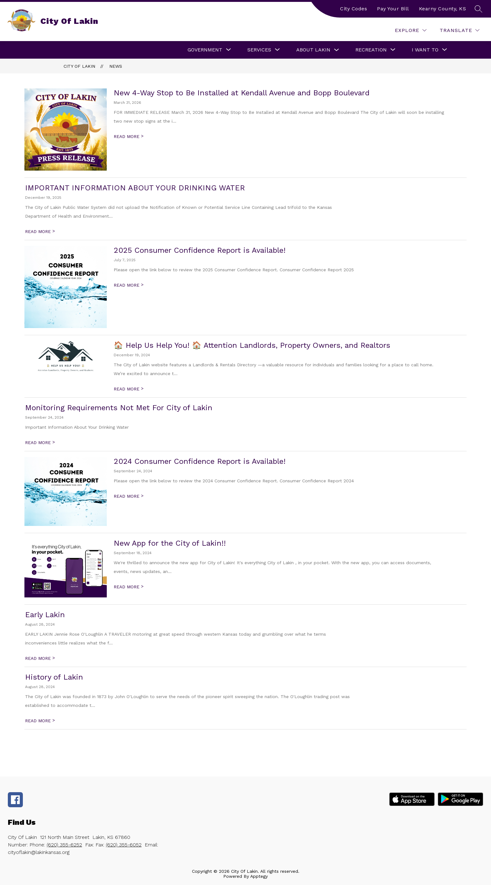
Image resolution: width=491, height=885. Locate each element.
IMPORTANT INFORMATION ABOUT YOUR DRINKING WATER (135, 187)
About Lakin (313, 50)
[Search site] (478, 9)
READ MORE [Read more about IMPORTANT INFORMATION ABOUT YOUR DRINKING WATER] (40, 231)
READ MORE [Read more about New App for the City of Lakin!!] (128, 586)
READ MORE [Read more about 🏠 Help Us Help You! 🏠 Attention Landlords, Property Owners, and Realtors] (128, 388)
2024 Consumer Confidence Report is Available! (200, 461)
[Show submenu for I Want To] (425, 50)
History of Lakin (54, 677)
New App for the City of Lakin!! (170, 543)
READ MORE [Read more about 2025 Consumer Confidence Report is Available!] (128, 285)
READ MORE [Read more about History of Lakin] (40, 720)
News (115, 66)
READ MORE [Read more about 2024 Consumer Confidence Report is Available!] (128, 496)
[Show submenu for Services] (259, 50)
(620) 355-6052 (124, 845)
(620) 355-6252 (64, 845)
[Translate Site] (459, 30)
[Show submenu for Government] (205, 50)
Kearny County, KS (442, 9)
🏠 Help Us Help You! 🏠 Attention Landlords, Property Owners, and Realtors (252, 345)
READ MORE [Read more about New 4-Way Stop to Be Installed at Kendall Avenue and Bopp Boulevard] (128, 136)
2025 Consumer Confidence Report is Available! (200, 250)
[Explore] (410, 30)
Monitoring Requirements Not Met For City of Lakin (118, 407)
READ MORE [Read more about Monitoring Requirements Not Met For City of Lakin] (40, 442)
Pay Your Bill (393, 9)
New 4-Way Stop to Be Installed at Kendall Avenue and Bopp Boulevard (242, 92)
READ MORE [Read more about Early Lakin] (40, 658)
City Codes (353, 9)
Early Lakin (45, 614)
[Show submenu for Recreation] (371, 50)
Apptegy (259, 876)
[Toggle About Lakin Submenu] (336, 50)
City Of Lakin (79, 66)
